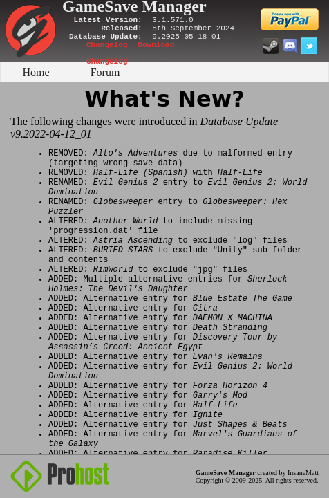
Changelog (106, 45)
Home (35, 72)
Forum (105, 72)
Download (156, 45)
